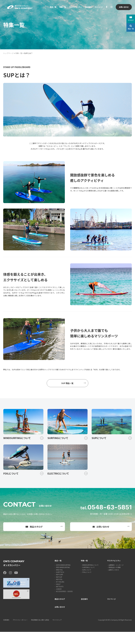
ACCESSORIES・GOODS (64, 592)
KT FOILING (60, 582)
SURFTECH (60, 572)
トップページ (8, 53)
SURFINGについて (88, 567)
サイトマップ (57, 620)
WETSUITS (59, 587)
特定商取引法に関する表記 (40, 620)
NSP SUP (59, 577)
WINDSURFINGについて (90, 565)
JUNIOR (59, 589)
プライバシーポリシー (20, 620)
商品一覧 (50, 7)
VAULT (58, 584)
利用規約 (6, 620)
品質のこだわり (114, 570)
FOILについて (87, 572)
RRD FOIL (59, 570)
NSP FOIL (59, 579)
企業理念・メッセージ (116, 565)
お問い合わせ (123, 7)
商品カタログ (34, 526)
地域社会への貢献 (115, 567)
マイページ (98, 7)
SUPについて (86, 570)
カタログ (131, 18)
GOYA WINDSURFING (63, 565)
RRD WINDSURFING (63, 567)
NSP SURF (59, 575)
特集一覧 (60, 7)
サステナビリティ (74, 7)
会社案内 (87, 7)
